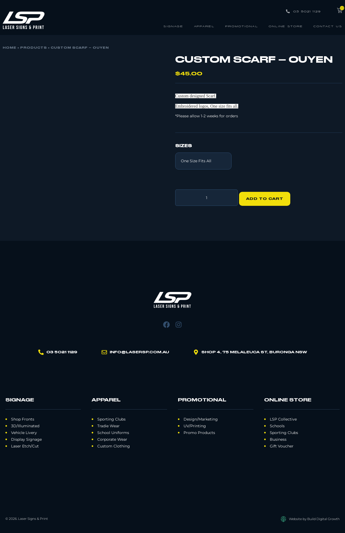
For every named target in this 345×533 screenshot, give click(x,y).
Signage (173, 26)
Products (33, 48)
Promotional (241, 26)
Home (9, 48)
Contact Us (327, 26)
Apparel (204, 26)
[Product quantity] (206, 196)
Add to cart (267, 196)
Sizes (183, 146)
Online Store (286, 26)
